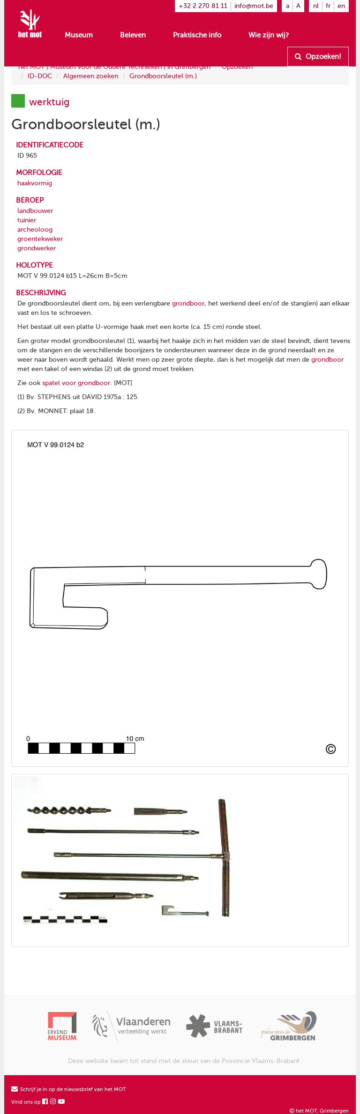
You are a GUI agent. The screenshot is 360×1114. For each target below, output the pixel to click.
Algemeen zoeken (90, 76)
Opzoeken (237, 66)
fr (328, 5)
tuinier (26, 220)
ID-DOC (40, 76)
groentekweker (40, 238)
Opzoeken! (318, 56)
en (341, 5)
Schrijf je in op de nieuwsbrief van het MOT (68, 1089)
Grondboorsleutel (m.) (163, 76)
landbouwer (35, 210)
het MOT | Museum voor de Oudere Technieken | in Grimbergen (114, 66)
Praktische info (197, 35)
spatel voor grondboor (76, 382)
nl (316, 5)
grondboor (188, 303)
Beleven (133, 35)
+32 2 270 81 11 (203, 5)
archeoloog (34, 229)
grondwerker (36, 248)
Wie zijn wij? (268, 35)
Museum (79, 35)
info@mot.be (253, 5)
